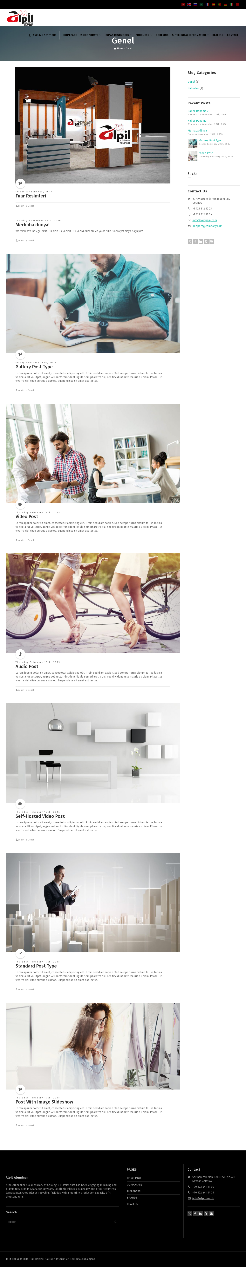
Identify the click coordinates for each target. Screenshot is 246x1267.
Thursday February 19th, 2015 (38, 512)
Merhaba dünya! (33, 225)
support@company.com (207, 226)
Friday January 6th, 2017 (34, 191)
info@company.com (205, 220)
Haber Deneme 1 (198, 120)
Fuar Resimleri (31, 196)
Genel (31, 206)
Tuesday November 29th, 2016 (38, 220)
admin (21, 206)
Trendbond (133, 1191)
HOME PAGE (134, 1178)
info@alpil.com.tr (203, 1198)
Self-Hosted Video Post (40, 816)
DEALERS (132, 1204)
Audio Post (27, 666)
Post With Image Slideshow (44, 1102)
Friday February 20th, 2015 (36, 362)
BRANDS (132, 1197)
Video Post (27, 516)
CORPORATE (134, 1184)
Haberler (193, 88)
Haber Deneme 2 (198, 111)
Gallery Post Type (34, 367)
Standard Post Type (36, 966)
